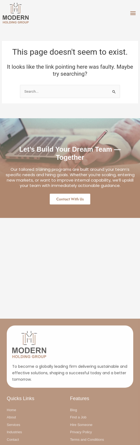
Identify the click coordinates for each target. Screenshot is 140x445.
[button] (132, 13)
